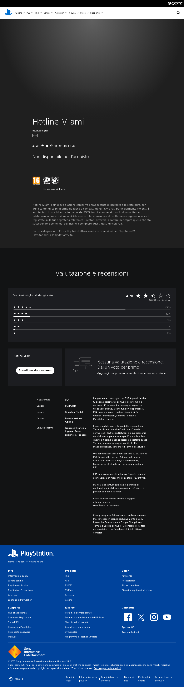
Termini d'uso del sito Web (110, 678)
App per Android (130, 632)
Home (11, 561)
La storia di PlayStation (20, 599)
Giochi (18, 13)
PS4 (37, 13)
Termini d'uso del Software (164, 678)
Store (83, 13)
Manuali (12, 636)
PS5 (28, 13)
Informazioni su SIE (18, 575)
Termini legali (70, 678)
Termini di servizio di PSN (78, 612)
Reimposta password (19, 631)
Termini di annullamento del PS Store (84, 617)
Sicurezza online (130, 585)
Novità (72, 13)
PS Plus (69, 590)
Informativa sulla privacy (88, 678)
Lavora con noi (15, 580)
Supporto (95, 13)
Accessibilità (128, 580)
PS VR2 (68, 585)
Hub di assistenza (17, 612)
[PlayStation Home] (8, 13)
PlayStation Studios (18, 585)
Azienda (12, 595)
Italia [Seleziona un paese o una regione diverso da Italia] (16, 679)
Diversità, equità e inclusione (137, 590)
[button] (35, 370)
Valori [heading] (126, 570)
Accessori (59, 13)
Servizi (47, 13)
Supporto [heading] (14, 607)
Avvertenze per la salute (106, 505)
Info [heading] (10, 570)
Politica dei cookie (144, 678)
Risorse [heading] (70, 607)
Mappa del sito (129, 678)
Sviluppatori (71, 631)
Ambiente (127, 575)
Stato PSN (13, 622)
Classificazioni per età (76, 622)
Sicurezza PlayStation (19, 617)
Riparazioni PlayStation (20, 627)
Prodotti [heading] (70, 570)
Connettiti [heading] (128, 607)
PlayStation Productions (20, 590)
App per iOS (128, 627)
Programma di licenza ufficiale (81, 636)
